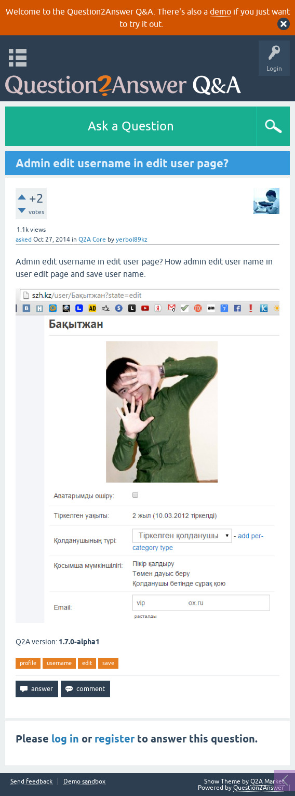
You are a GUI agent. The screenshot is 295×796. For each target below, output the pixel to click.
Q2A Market (267, 781)
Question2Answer (258, 787)
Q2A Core (92, 239)
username (59, 663)
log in (65, 739)
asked (24, 239)
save (108, 663)
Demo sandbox (84, 781)
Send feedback (31, 781)
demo (220, 11)
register (115, 739)
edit (87, 663)
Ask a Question (131, 126)
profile (28, 663)
